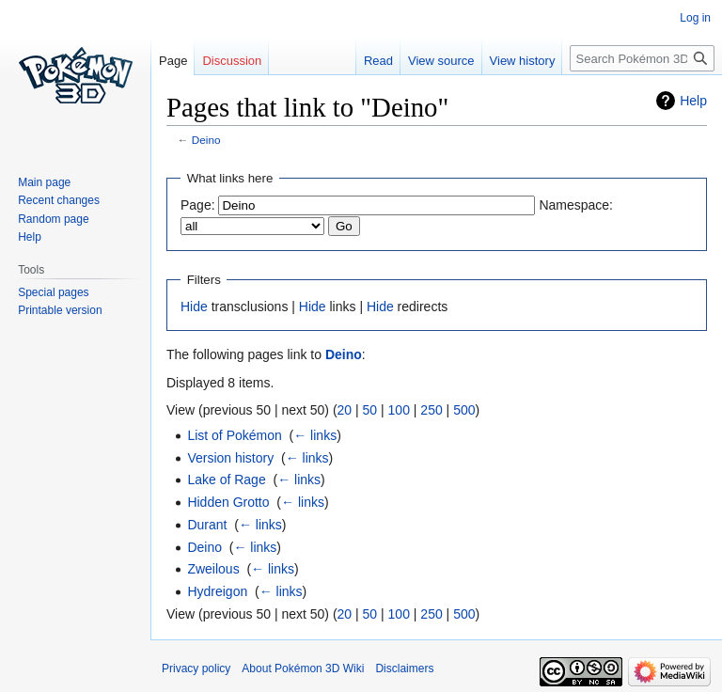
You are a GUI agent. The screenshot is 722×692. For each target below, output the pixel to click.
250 (431, 409)
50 (370, 409)
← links (315, 435)
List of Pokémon (234, 435)
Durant (207, 524)
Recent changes (59, 200)
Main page (44, 182)
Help (693, 100)
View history (523, 61)
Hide (194, 306)
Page (173, 61)
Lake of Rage (226, 479)
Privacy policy (196, 668)
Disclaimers (404, 668)
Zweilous (213, 568)
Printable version (60, 310)
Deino (206, 140)
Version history (230, 457)
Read (378, 61)
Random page (53, 219)
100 (399, 409)
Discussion (231, 61)
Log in (695, 17)
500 (464, 409)
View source (441, 61)
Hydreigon (217, 591)
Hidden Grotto (228, 502)
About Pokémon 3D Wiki (303, 668)
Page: (197, 204)
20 (345, 409)
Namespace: (576, 204)
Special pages (53, 292)
